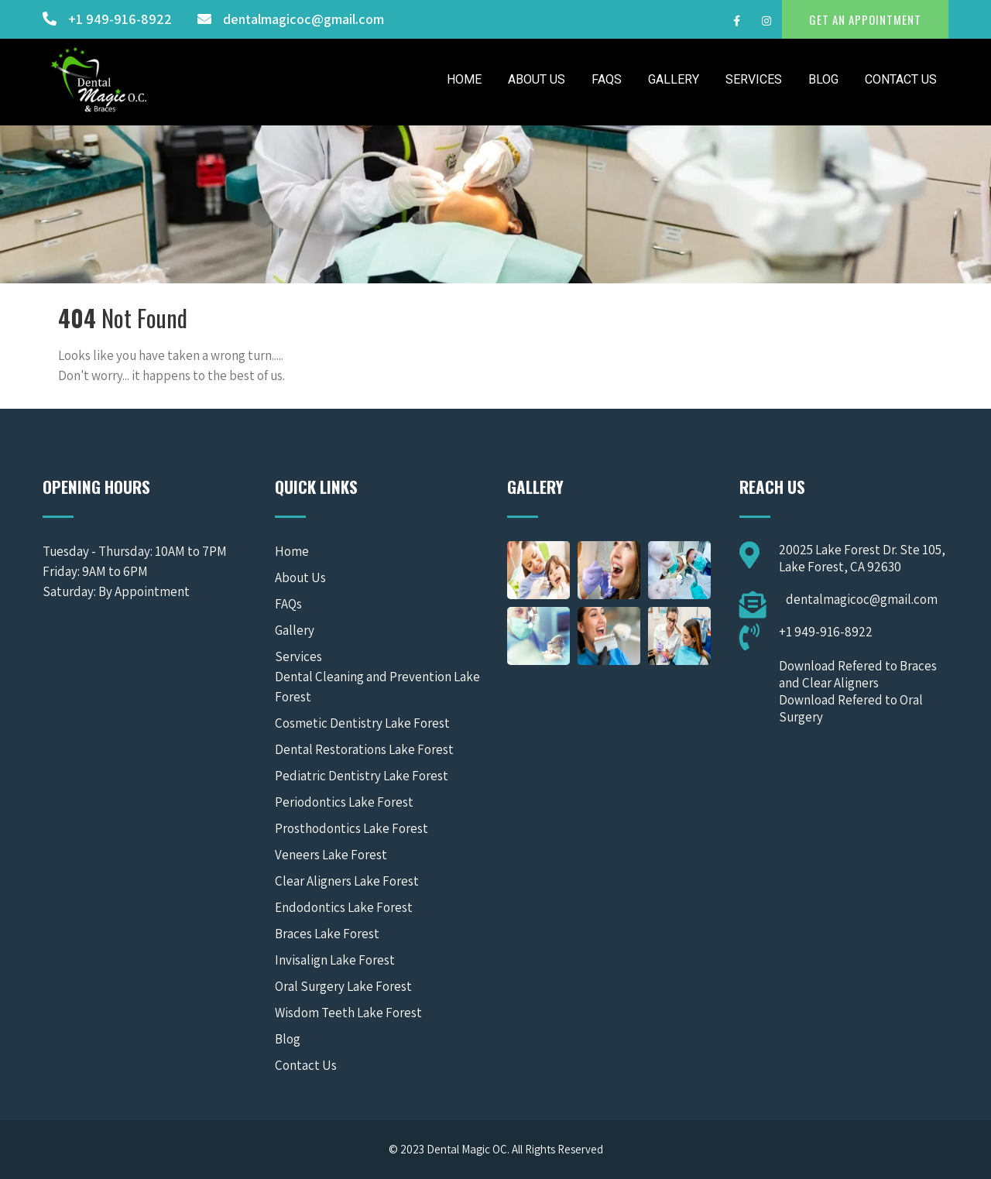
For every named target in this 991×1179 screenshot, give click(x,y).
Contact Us (901, 79)
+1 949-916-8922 (120, 19)
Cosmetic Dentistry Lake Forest (362, 723)
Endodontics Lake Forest (344, 907)
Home (464, 79)
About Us (536, 79)
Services (753, 79)
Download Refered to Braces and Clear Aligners (858, 674)
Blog (823, 79)
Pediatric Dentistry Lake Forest (361, 775)
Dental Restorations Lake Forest (364, 749)
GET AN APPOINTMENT (865, 19)
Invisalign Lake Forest (335, 959)
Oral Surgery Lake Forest (343, 986)
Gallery (673, 79)
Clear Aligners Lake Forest (347, 880)
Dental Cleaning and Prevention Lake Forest (377, 686)
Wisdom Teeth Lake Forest (348, 1012)
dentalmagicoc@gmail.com (303, 19)
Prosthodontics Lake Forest (351, 828)
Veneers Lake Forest (331, 854)
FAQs (607, 79)
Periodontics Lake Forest (344, 802)
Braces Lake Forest (327, 933)
